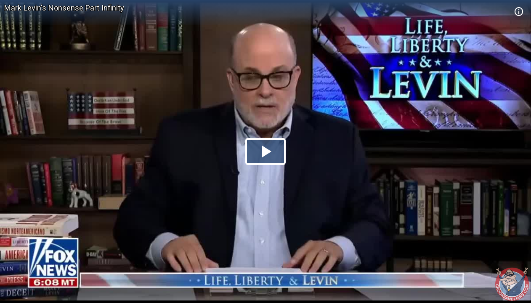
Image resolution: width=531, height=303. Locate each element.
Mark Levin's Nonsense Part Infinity (64, 7)
